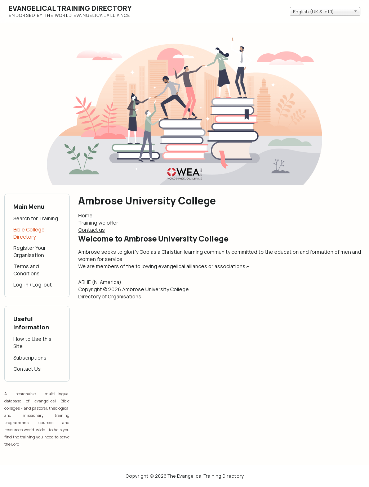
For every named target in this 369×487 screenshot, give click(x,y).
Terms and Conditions (26, 270)
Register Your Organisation (29, 251)
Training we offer (98, 222)
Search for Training (35, 218)
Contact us (91, 229)
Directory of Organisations (109, 296)
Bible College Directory (29, 233)
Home (85, 215)
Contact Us (27, 368)
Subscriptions (29, 357)
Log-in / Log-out (32, 284)
